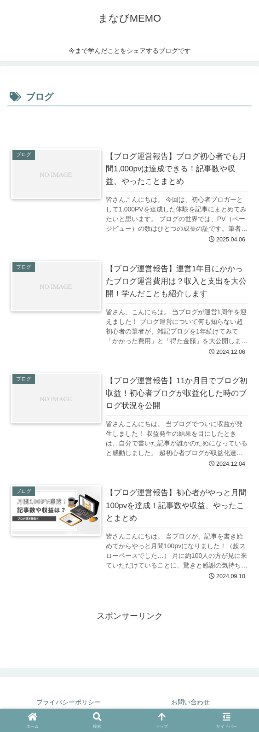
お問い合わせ (190, 702)
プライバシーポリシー (68, 702)
